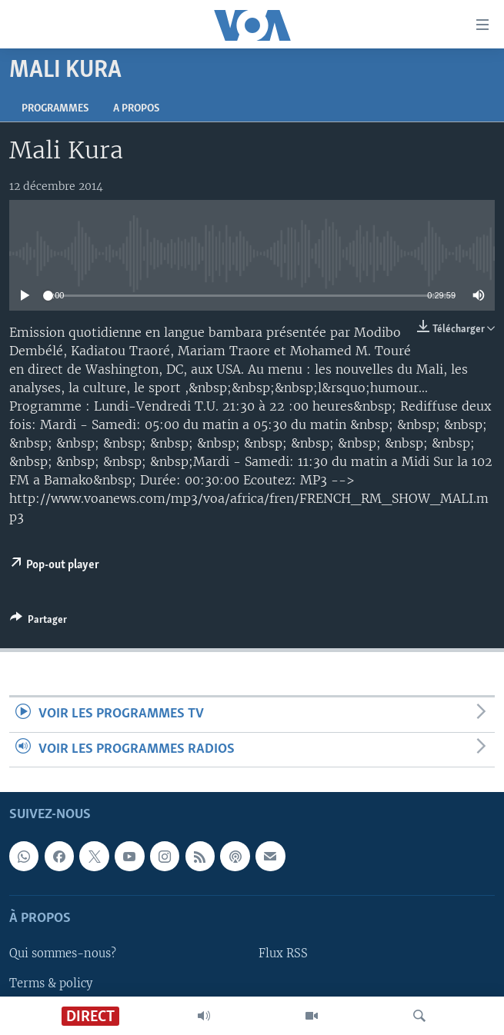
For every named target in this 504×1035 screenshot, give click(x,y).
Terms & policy (50, 983)
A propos (136, 109)
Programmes (55, 109)
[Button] (38, 622)
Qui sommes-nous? (62, 954)
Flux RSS (283, 954)
